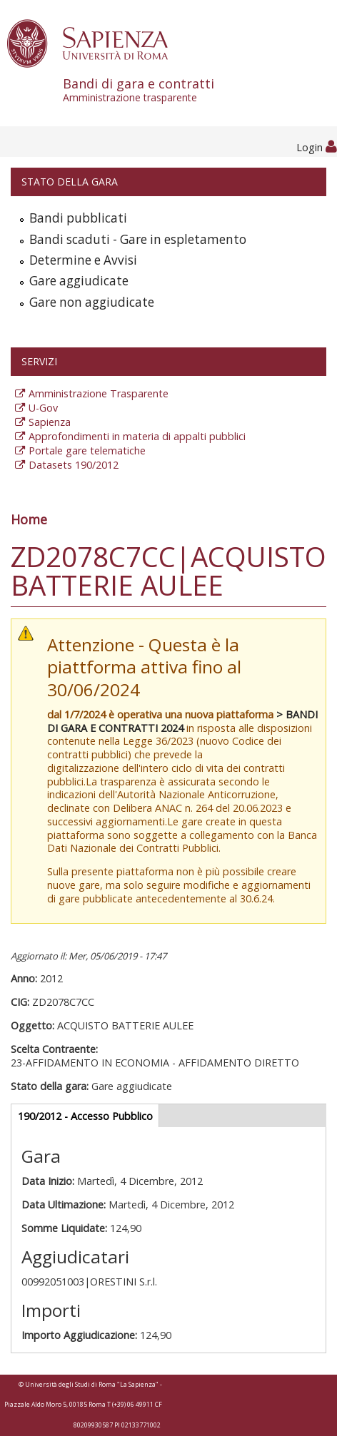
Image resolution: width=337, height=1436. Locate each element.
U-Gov (43, 407)
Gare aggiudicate (79, 281)
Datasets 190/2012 (74, 465)
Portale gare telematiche (87, 450)
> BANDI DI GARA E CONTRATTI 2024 (182, 721)
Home (29, 519)
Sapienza (50, 422)
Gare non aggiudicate (91, 302)
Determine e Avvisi (83, 260)
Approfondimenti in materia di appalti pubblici (137, 436)
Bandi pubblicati (78, 218)
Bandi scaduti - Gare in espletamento (137, 239)
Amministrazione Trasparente (98, 393)
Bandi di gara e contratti (200, 90)
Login (316, 147)
